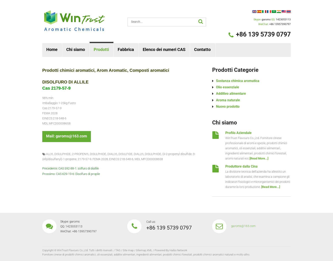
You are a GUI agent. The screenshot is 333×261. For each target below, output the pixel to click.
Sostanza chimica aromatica (237, 81)
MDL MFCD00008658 (149, 159)
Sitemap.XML (144, 250)
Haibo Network (178, 250)
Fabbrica (126, 49)
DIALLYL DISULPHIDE (147, 154)
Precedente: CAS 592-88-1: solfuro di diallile (70, 168)
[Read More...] (259, 158)
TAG (117, 250)
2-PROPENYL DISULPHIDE (89, 154)
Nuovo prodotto (228, 106)
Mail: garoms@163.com (66, 136)
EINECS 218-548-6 (121, 159)
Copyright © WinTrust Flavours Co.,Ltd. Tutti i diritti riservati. (77, 250)
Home (52, 49)
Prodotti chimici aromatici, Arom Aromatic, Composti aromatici (105, 70)
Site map (128, 250)
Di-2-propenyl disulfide (177, 154)
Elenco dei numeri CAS (164, 49)
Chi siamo (75, 49)
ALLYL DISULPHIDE (58, 154)
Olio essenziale (227, 87)
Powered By (162, 250)
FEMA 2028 (100, 159)
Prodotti (101, 49)
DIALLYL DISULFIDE (120, 154)
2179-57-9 (84, 159)
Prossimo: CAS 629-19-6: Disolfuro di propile (71, 174)
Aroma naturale (228, 100)
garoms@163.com (243, 226)
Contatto (202, 49)
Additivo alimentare (231, 94)
